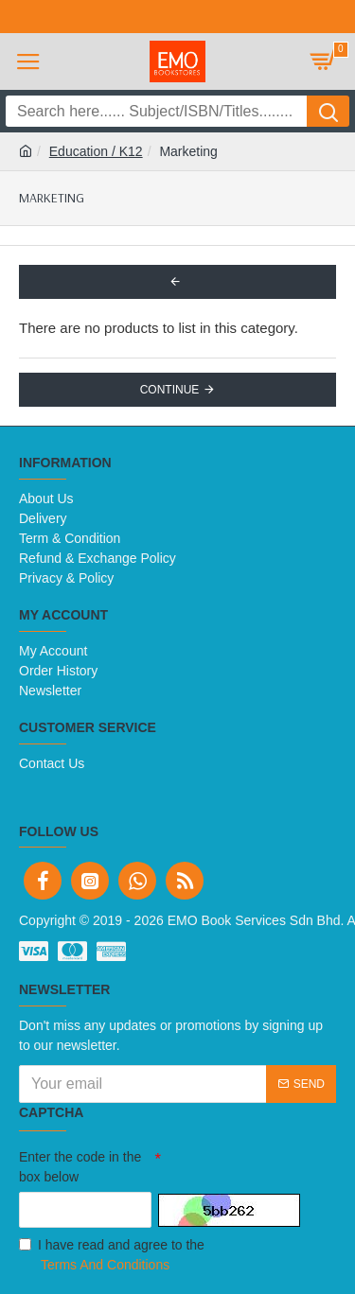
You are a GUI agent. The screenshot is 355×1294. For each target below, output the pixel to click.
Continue (170, 389)
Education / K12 (96, 151)
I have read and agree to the (111, 1256)
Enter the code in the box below (80, 1166)
